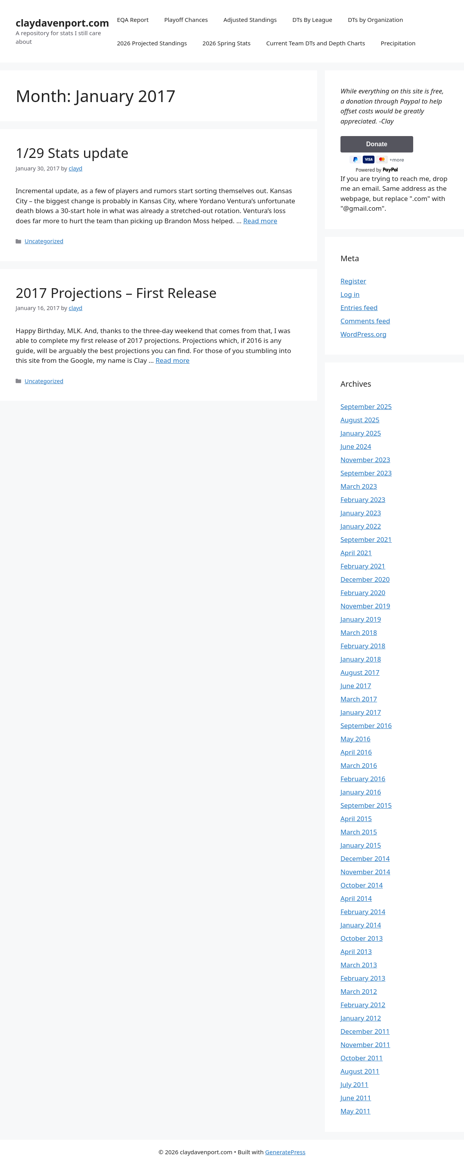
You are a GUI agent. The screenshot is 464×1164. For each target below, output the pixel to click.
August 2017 (360, 672)
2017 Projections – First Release (116, 292)
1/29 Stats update (72, 152)
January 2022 (360, 526)
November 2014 (365, 871)
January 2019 (360, 619)
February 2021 (362, 565)
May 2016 (355, 738)
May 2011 (355, 1111)
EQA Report (133, 19)
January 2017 (360, 712)
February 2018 (362, 645)
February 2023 (362, 499)
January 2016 (360, 791)
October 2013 (361, 938)
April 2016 (356, 752)
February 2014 (362, 911)
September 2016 (366, 725)
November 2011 (365, 1044)
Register (353, 280)
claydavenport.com (62, 22)
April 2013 (356, 951)
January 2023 (360, 512)
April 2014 (356, 898)
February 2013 (362, 978)
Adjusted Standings (250, 19)
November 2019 (365, 605)
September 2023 (366, 472)
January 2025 (360, 433)
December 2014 (365, 858)
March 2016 (358, 765)
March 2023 (358, 486)
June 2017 (355, 685)
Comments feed (365, 320)
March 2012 (358, 991)
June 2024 (355, 446)
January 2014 (360, 924)
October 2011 (361, 1057)
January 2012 (360, 1017)
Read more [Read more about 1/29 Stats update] (260, 220)
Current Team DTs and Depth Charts (315, 43)
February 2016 (362, 778)
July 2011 (354, 1084)
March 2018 (358, 632)
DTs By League (312, 19)
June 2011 (355, 1097)
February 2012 (362, 1004)
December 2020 (365, 579)
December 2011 (365, 1031)
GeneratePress (285, 1152)
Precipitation (398, 43)
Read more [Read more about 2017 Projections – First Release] (173, 360)
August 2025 (360, 419)
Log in (350, 294)
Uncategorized (44, 241)
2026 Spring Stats (226, 43)
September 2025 (366, 406)
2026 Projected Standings (152, 43)
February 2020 (362, 592)
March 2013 (358, 964)
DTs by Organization (375, 19)
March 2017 (358, 698)
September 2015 (366, 805)
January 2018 (360, 659)
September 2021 (366, 539)
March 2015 (358, 831)
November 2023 (365, 459)
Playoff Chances (186, 19)
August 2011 (360, 1071)
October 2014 (361, 885)
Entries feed (359, 307)
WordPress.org (363, 334)
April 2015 (356, 818)
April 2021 (356, 552)
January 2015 (360, 845)
